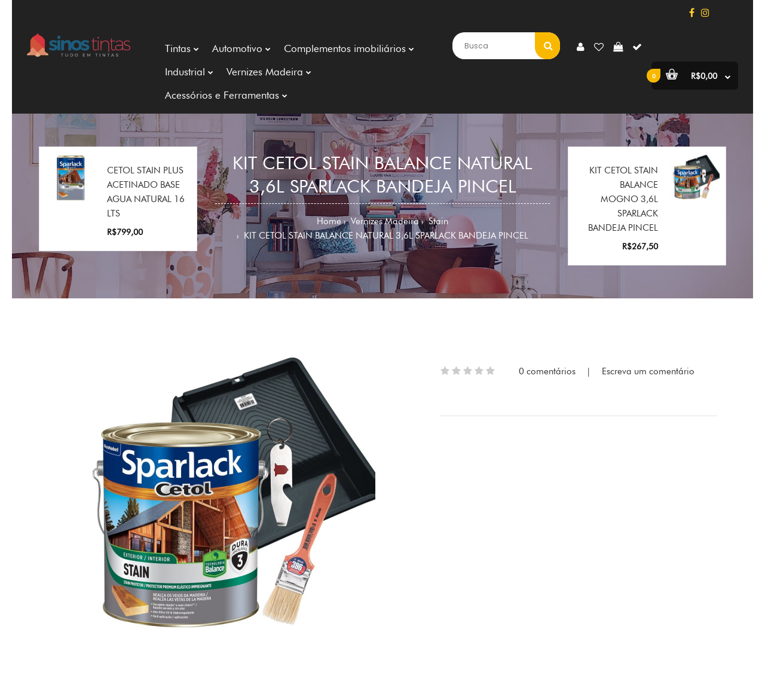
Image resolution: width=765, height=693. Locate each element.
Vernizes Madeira (383, 221)
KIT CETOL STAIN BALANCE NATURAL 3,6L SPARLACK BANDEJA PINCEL (384, 235)
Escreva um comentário (648, 371)
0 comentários (547, 371)
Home (329, 221)
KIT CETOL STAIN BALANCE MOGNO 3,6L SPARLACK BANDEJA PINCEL (623, 199)
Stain (437, 221)
